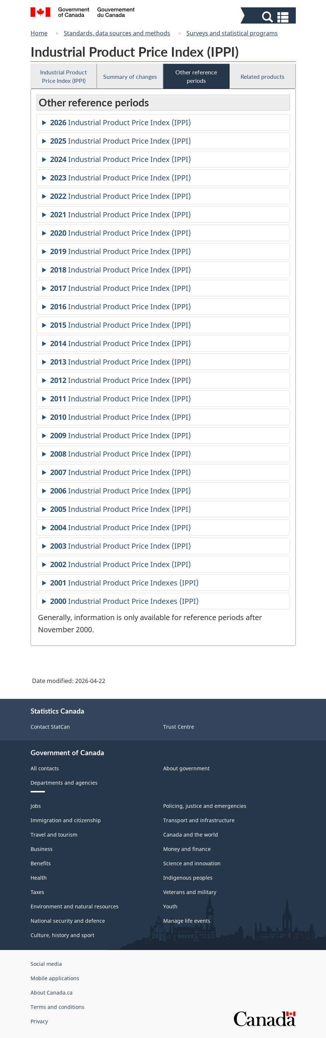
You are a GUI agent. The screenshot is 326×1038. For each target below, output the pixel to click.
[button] (269, 17)
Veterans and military (189, 892)
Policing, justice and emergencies (204, 805)
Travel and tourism (54, 834)
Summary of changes (130, 76)
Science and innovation (192, 863)
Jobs (36, 805)
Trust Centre (178, 726)
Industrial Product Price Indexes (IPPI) (124, 584)
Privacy (39, 1021)
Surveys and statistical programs (232, 33)
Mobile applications (55, 978)
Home (39, 33)
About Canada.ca (52, 992)
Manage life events (186, 920)
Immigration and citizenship (66, 820)
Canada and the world (190, 834)
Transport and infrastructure (199, 820)
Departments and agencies (64, 782)
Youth (170, 906)
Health (39, 877)
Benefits (41, 863)
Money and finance (187, 848)
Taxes (37, 892)
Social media (46, 963)
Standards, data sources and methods (117, 33)
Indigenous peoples (188, 877)
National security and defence (68, 920)
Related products (262, 76)
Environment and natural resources (75, 906)
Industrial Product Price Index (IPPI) (63, 76)
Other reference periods (196, 76)
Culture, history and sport (62, 935)
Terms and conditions (57, 1006)
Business (42, 848)
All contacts (45, 768)
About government (186, 768)
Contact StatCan (50, 726)
